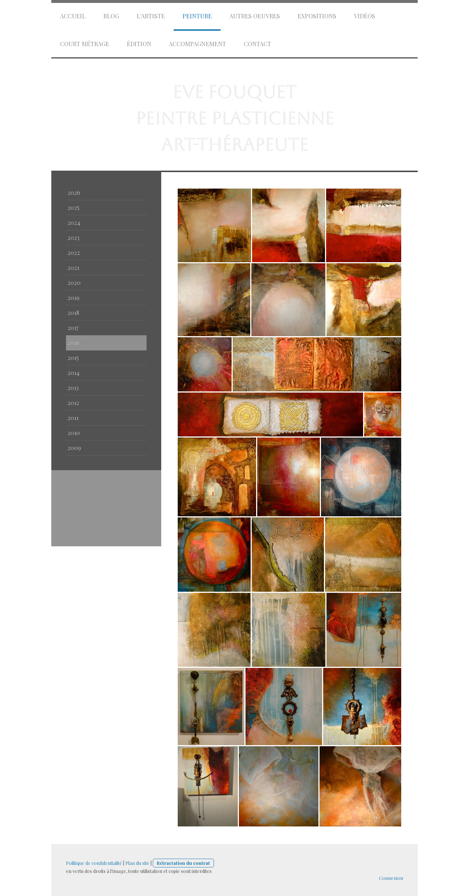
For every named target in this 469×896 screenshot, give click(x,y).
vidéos (364, 16)
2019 (73, 297)
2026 (73, 192)
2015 (73, 357)
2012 (73, 402)
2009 (74, 447)
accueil (73, 16)
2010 (73, 432)
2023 (73, 237)
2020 (74, 282)
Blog (111, 16)
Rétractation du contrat (183, 863)
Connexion (391, 878)
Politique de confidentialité (94, 863)
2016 (73, 342)
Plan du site (137, 863)
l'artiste (151, 16)
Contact (257, 44)
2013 (73, 387)
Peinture (197, 16)
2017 (72, 327)
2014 (73, 372)
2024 (73, 222)
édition (139, 44)
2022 (73, 252)
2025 (73, 207)
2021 (73, 267)
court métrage (84, 44)
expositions (317, 16)
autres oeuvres (254, 16)
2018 (73, 312)
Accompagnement (197, 44)
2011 (72, 417)
